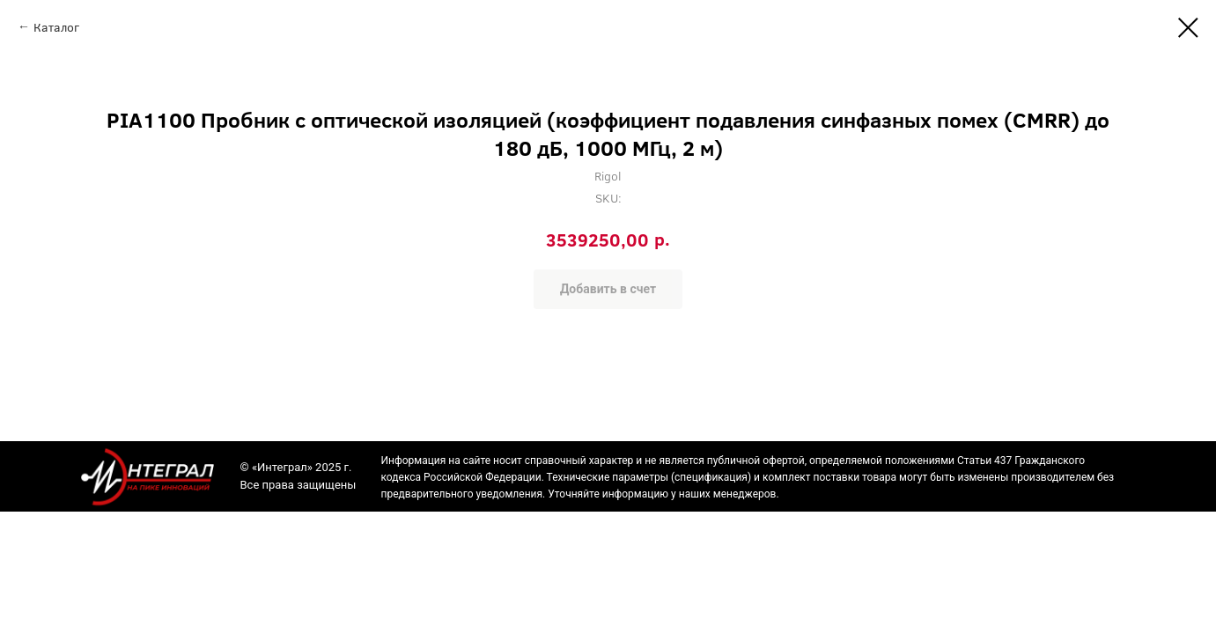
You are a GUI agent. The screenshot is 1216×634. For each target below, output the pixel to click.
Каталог (56, 26)
